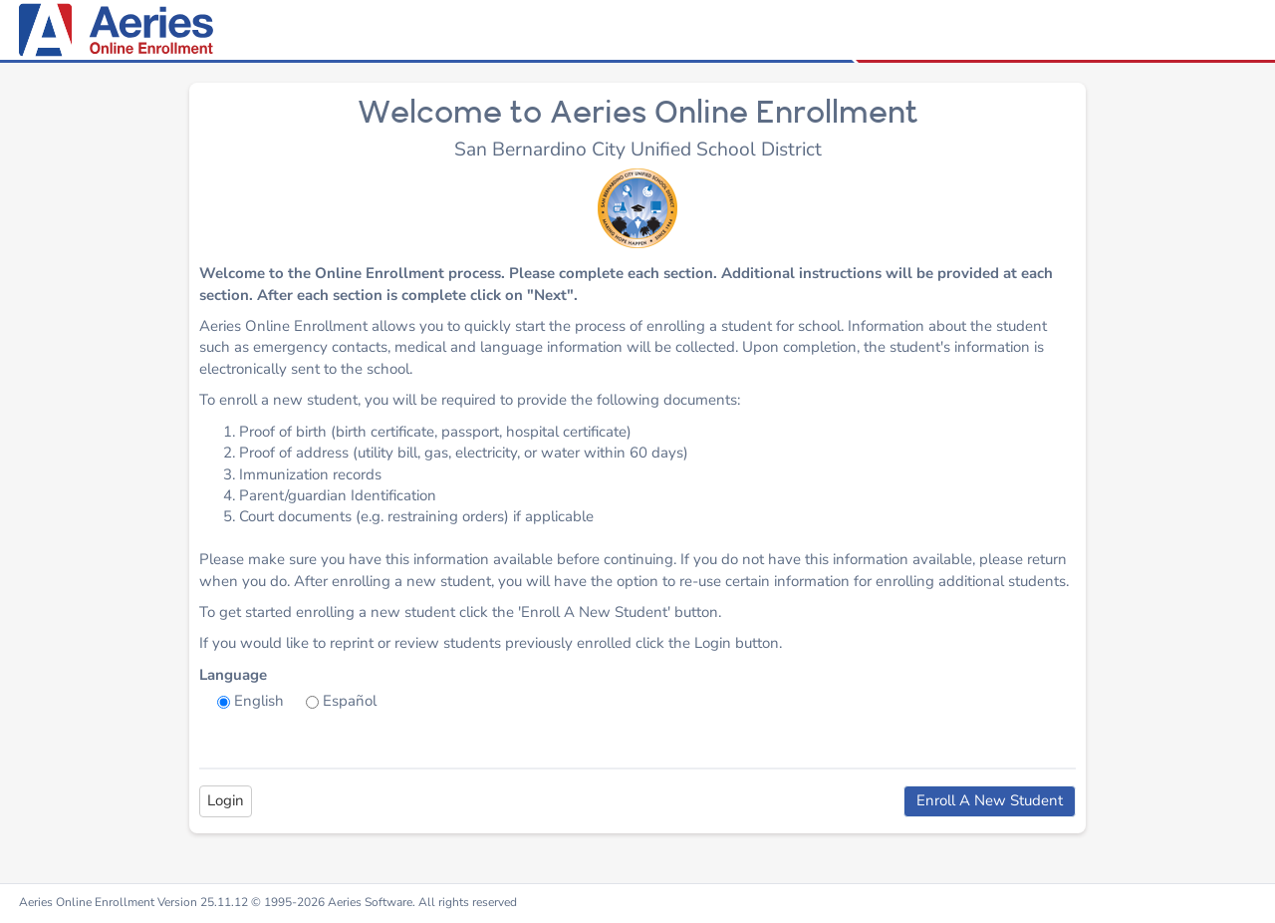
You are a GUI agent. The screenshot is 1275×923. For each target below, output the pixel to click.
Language (233, 675)
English (259, 701)
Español (350, 701)
